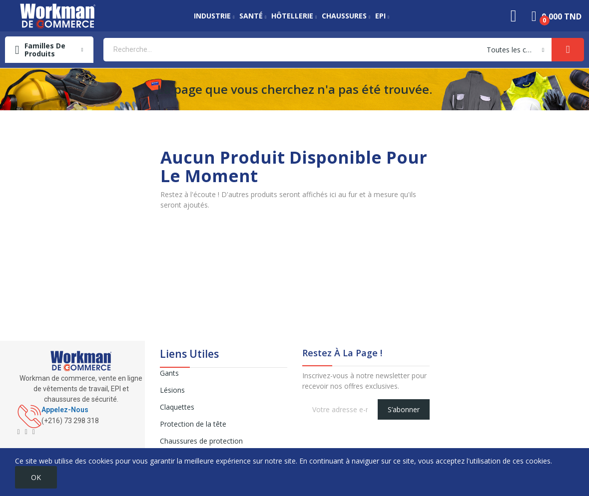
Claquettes (177, 407)
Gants (169, 373)
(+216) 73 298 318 (70, 421)
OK (36, 477)
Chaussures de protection (201, 441)
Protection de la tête (193, 424)
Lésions (172, 390)
